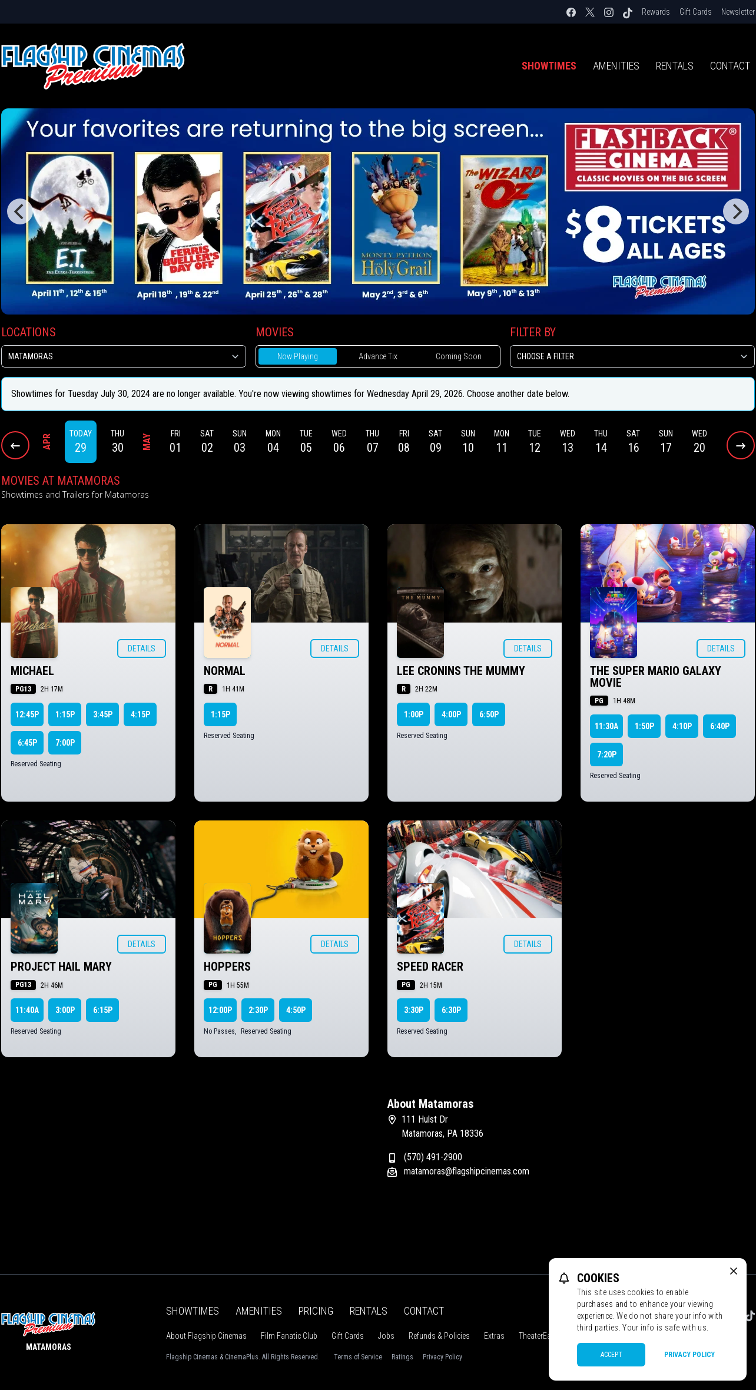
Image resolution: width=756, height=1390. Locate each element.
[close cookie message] (734, 1271)
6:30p (451, 1010)
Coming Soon (459, 356)
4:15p (140, 714)
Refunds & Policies (439, 1336)
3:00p (65, 1010)
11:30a (606, 726)
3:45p (102, 714)
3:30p (413, 1010)
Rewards (656, 11)
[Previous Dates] (15, 445)
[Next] (736, 211)
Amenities (616, 65)
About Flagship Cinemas (206, 1336)
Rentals (675, 65)
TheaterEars (538, 1336)
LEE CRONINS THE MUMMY (461, 671)
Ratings (402, 1357)
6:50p (489, 714)
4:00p (451, 714)
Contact (424, 1311)
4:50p (296, 1010)
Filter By (533, 332)
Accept (611, 1355)
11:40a (27, 1010)
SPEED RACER (430, 966)
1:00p (413, 714)
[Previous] (20, 211)
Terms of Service (358, 1357)
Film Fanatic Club (289, 1336)
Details (141, 648)
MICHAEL (32, 671)
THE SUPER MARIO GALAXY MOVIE (655, 677)
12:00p (220, 1010)
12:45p (27, 714)
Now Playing (297, 356)
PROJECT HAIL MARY (61, 966)
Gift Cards (695, 11)
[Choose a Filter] (632, 356)
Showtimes (549, 65)
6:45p (27, 742)
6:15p (102, 1010)
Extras (494, 1336)
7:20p (606, 754)
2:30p (258, 1010)
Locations (28, 332)
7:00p (65, 742)
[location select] (123, 356)
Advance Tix (378, 356)
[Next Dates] (741, 445)
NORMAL (225, 671)
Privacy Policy (442, 1357)
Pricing (316, 1311)
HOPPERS (227, 966)
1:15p (65, 714)
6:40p (720, 726)
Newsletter (738, 11)
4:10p (682, 726)
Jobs (386, 1336)
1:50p (644, 726)
